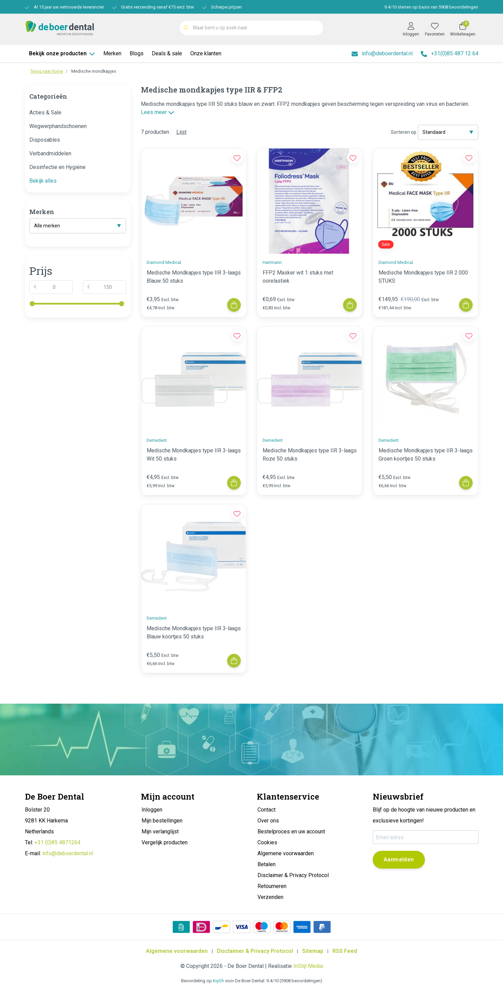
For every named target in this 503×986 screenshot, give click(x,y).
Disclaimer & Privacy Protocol (255, 951)
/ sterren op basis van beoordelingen (430, 7)
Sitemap (312, 951)
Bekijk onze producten (62, 53)
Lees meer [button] (157, 112)
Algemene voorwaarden (177, 951)
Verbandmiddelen (50, 153)
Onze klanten (205, 53)
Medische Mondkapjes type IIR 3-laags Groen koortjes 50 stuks (426, 454)
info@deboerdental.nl (67, 853)
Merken (112, 53)
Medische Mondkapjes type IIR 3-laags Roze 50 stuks (310, 454)
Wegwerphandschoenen (58, 126)
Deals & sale (167, 53)
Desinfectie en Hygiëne (57, 167)
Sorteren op (403, 132)
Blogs (137, 53)
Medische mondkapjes (93, 71)
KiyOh (218, 980)
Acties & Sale (45, 112)
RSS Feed (344, 951)
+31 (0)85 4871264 (57, 842)
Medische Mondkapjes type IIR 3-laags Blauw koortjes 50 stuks (194, 632)
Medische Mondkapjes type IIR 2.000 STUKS (423, 276)
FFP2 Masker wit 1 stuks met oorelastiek (298, 276)
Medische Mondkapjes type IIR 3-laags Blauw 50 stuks (194, 276)
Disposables (44, 140)
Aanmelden (399, 859)
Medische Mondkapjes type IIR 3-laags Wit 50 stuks (194, 454)
